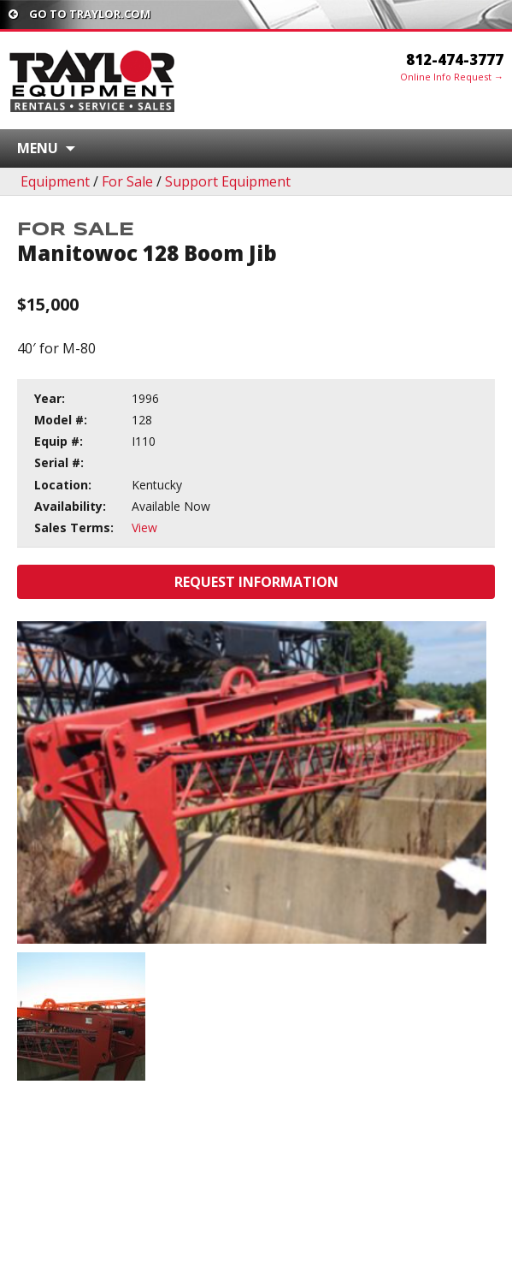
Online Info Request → (451, 76)
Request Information (256, 581)
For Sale (127, 181)
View (144, 527)
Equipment (55, 181)
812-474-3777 (454, 59)
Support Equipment (228, 181)
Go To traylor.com (79, 13)
